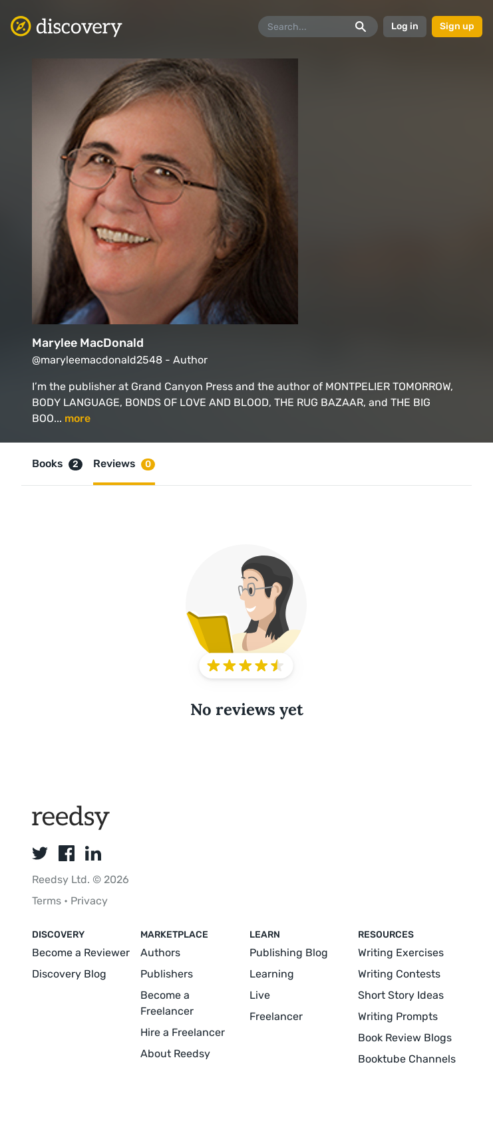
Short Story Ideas (401, 995)
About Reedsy (175, 1053)
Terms (48, 900)
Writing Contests (399, 974)
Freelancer (276, 1016)
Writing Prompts (398, 1016)
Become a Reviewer (81, 952)
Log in (404, 26)
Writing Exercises (401, 952)
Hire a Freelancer (182, 1032)
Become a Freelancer (167, 1003)
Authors (160, 952)
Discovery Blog (69, 974)
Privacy (89, 900)
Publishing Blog (288, 952)
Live (259, 995)
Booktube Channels (407, 1059)
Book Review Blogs (405, 1037)
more (77, 418)
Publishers (166, 974)
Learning (271, 974)
